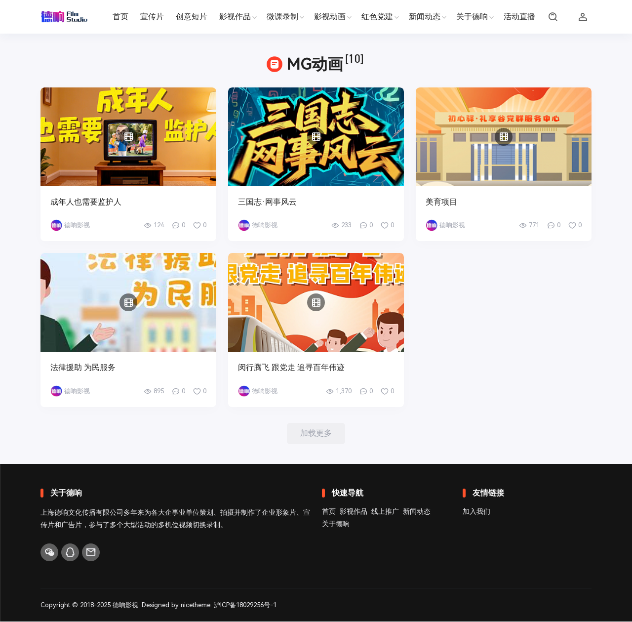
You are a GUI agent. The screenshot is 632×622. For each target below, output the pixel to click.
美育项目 (441, 202)
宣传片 (152, 16)
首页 (120, 16)
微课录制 (282, 16)
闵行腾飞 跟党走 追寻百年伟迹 (291, 367)
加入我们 (476, 512)
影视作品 (235, 16)
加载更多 (316, 433)
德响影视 (125, 605)
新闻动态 (424, 16)
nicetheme (196, 605)
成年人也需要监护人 (85, 202)
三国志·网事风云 (267, 202)
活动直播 (519, 16)
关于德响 (472, 16)
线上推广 (385, 512)
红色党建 (377, 16)
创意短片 (191, 16)
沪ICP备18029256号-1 (246, 605)
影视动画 (330, 16)
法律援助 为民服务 (83, 367)
